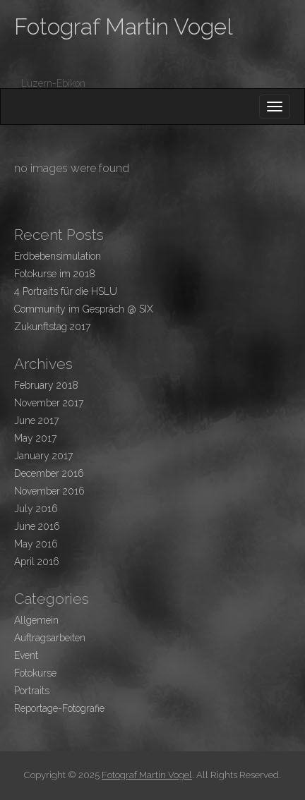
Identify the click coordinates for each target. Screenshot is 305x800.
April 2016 (36, 561)
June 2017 (36, 420)
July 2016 (36, 508)
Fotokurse (35, 673)
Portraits (31, 690)
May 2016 (36, 544)
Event (26, 655)
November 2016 (49, 491)
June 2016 (37, 526)
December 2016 (49, 473)
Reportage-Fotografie (59, 708)
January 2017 (43, 455)
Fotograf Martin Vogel (123, 26)
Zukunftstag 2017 (52, 326)
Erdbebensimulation (57, 256)
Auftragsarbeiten (49, 637)
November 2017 (48, 402)
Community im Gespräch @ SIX (83, 309)
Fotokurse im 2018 (54, 273)
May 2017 (35, 438)
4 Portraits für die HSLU (65, 291)
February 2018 (46, 385)
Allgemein (36, 620)
